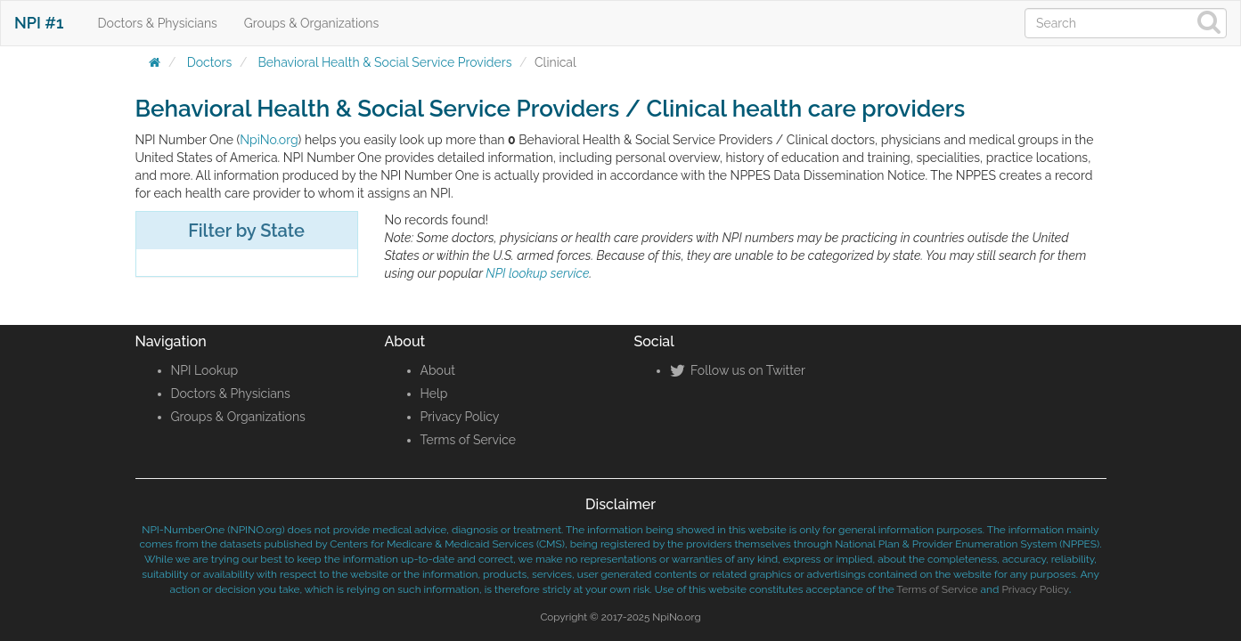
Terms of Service (468, 440)
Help (434, 393)
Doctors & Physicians (157, 23)
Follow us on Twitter (737, 370)
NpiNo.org (269, 140)
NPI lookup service (537, 273)
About (437, 370)
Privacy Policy (460, 417)
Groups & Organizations (311, 23)
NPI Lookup (205, 370)
